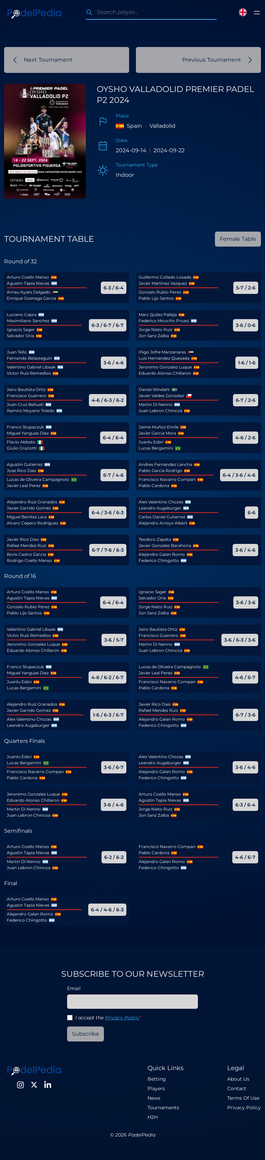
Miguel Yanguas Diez (28, 433)
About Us (238, 1079)
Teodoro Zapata (155, 539)
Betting (156, 1079)
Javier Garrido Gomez (29, 508)
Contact (236, 1088)
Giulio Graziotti (22, 448)
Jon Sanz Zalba (154, 335)
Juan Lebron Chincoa (160, 410)
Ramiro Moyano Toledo (30, 410)
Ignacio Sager (21, 329)
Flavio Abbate (21, 441)
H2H (152, 1117)
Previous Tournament (217, 60)
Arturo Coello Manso (28, 277)
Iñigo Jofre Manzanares (162, 352)
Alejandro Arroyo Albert (163, 523)
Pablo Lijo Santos (156, 298)
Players (156, 1088)
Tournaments (163, 1107)
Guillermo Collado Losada (165, 277)
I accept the (108, 1018)
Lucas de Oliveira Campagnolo (38, 479)
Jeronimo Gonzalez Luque (165, 367)
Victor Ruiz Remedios (29, 373)
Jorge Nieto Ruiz (155, 329)
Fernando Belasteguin (29, 358)
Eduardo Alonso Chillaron (165, 373)
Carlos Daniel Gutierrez (162, 516)
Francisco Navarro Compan (167, 479)
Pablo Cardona (154, 485)
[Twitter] (34, 1084)
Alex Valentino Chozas (161, 501)
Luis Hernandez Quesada (164, 358)
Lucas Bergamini (156, 448)
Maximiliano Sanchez (28, 320)
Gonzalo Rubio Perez (160, 292)
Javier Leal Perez (24, 485)
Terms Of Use (243, 1098)
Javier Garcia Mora (157, 433)
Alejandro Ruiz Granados (32, 501)
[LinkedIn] (47, 1084)
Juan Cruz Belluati (25, 404)
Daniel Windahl (154, 389)
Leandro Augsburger (160, 508)
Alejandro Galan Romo (162, 554)
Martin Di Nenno (155, 404)
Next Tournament (43, 60)
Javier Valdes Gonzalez (161, 395)
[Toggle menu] (257, 13)
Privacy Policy (122, 1018)
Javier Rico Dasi (23, 539)
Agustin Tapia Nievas (28, 283)
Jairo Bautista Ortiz (26, 389)
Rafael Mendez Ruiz (26, 545)
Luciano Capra (21, 314)
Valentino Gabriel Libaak (31, 367)
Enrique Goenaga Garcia (31, 298)
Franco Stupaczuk (25, 426)
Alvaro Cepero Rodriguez (32, 523)
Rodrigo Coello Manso (29, 560)
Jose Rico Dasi (21, 470)
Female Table (238, 239)
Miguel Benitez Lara (27, 516)
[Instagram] (20, 1084)
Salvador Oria (20, 335)
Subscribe (85, 1034)
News (153, 1098)
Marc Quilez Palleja (158, 314)
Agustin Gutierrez (25, 464)
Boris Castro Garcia (26, 554)
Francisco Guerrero (26, 395)
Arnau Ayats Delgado (28, 292)
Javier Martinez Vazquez (163, 283)
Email (74, 988)
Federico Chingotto (159, 560)
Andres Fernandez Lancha (165, 464)
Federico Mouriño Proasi (164, 320)
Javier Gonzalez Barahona (165, 545)
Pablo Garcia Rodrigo (160, 470)
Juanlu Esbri (151, 441)
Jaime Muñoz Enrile (158, 426)
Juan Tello (17, 352)
